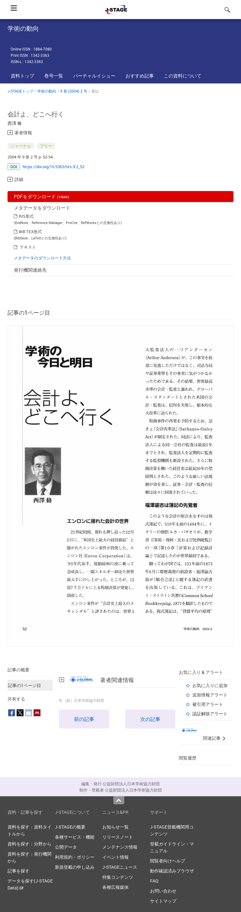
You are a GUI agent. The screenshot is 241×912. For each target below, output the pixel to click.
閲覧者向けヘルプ (167, 861)
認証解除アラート (210, 714)
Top (118, 800)
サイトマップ (163, 901)
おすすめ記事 (140, 75)
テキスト (28, 247)
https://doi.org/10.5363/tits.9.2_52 (53, 166)
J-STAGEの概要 (70, 827)
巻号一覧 (53, 75)
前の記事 (84, 719)
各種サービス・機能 (74, 837)
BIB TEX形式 (30, 231)
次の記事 (150, 719)
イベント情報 (115, 857)
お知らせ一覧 (115, 827)
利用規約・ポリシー (74, 857)
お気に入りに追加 (210, 685)
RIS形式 (26, 216)
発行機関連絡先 (30, 270)
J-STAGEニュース (119, 867)
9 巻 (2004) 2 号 (73, 90)
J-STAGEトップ (20, 90)
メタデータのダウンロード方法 (42, 258)
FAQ (154, 881)
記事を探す (18, 871)
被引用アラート (207, 704)
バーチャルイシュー (94, 75)
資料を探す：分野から (29, 844)
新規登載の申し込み (74, 867)
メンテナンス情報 (119, 847)
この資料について (182, 75)
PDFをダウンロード (41, 196)
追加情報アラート (210, 695)
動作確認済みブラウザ (172, 871)
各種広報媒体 (115, 887)
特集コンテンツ (117, 877)
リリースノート (117, 837)
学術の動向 (46, 90)
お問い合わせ (163, 891)
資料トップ (22, 75)
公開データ (66, 847)
